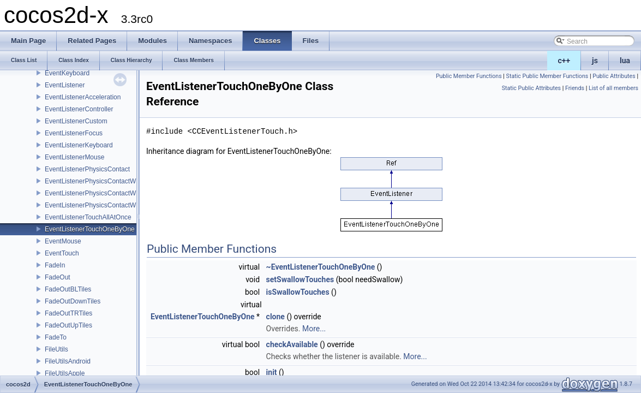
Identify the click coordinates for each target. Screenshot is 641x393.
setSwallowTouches (300, 279)
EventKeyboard (67, 73)
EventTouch (62, 253)
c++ (564, 60)
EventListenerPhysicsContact (87, 169)
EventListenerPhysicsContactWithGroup (103, 193)
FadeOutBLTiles (68, 289)
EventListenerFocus (74, 133)
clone (275, 316)
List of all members (613, 88)
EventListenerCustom (76, 121)
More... (314, 328)
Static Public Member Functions (547, 76)
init (271, 372)
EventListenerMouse (74, 157)
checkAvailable (292, 344)
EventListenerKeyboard (79, 145)
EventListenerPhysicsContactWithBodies (104, 181)
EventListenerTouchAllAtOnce (88, 217)
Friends (574, 88)
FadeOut (57, 277)
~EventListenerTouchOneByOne (320, 267)
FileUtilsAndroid (68, 361)
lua (625, 60)
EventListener (65, 85)
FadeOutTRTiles (68, 313)
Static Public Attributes (531, 88)
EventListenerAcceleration (83, 97)
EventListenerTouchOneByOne (90, 229)
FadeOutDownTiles (72, 301)
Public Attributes (614, 76)
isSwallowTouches (298, 292)
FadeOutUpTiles (68, 325)
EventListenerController (79, 109)
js (595, 60)
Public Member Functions (469, 76)
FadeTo (56, 337)
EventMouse (63, 241)
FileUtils (56, 349)
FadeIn (55, 265)
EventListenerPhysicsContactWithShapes (105, 205)
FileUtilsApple (65, 373)
